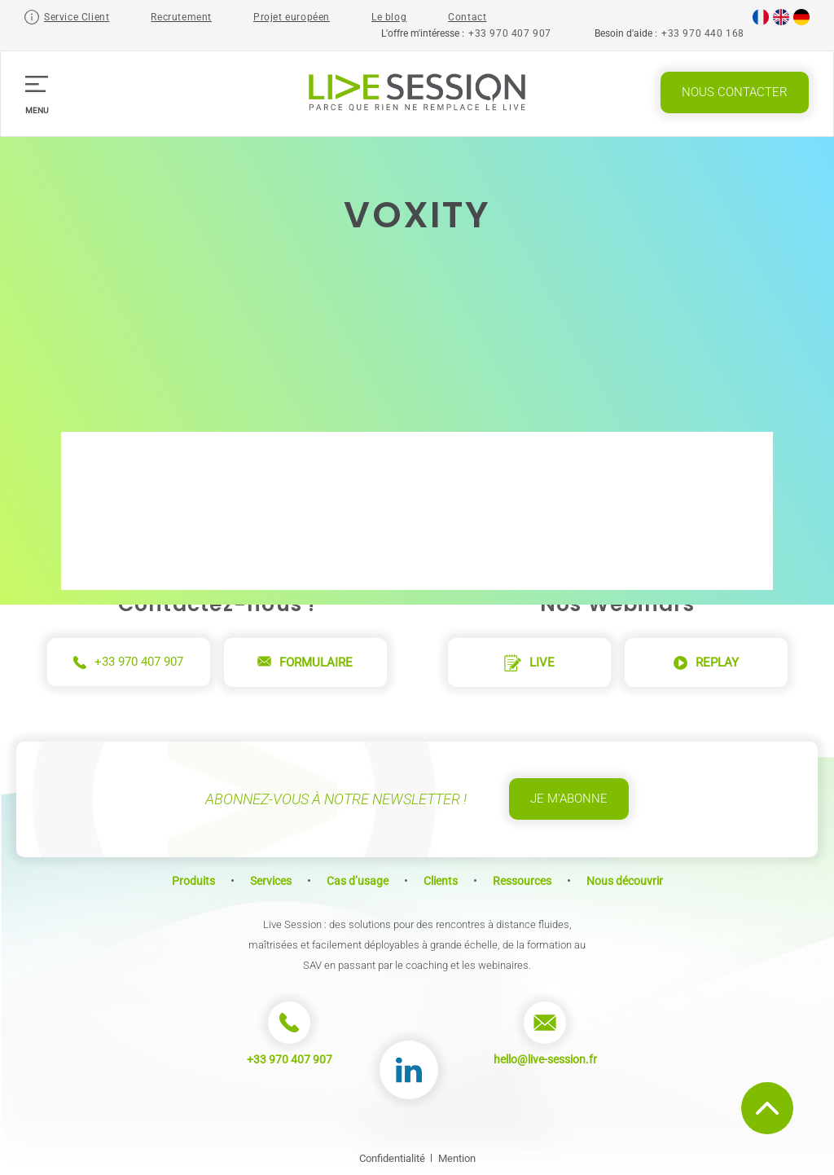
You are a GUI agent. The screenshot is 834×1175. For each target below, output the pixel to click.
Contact (467, 17)
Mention (457, 1158)
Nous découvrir (624, 880)
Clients (441, 880)
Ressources (522, 880)
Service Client (76, 17)
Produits (193, 880)
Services (271, 880)
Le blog (388, 17)
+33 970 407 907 (509, 33)
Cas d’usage (357, 880)
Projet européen (291, 17)
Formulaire (305, 662)
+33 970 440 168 (702, 33)
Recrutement (181, 17)
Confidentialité (392, 1158)
